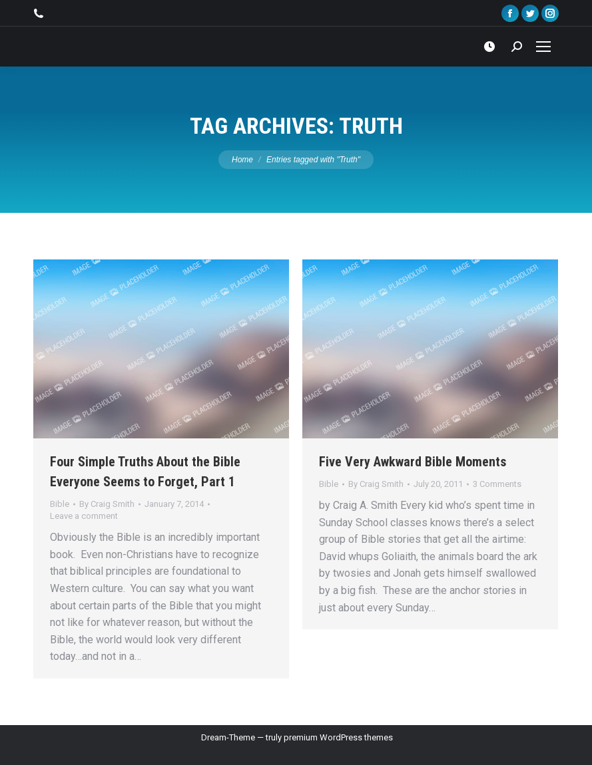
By (107, 504)
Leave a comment (84, 516)
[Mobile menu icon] (543, 47)
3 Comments (497, 484)
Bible (59, 504)
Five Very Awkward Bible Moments (412, 462)
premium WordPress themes (338, 737)
